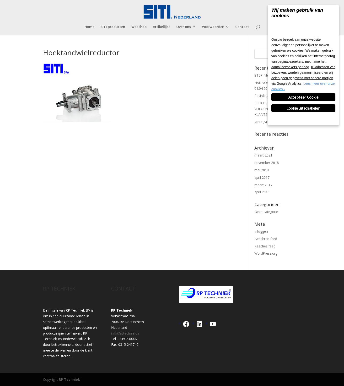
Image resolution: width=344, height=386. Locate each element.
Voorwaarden (213, 27)
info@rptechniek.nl (125, 333)
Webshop (139, 27)
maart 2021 (263, 155)
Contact (242, 27)
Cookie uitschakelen (303, 108)
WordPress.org (265, 253)
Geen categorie (266, 211)
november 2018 (266, 162)
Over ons (183, 27)
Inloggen (261, 231)
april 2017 (261, 177)
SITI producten (113, 27)
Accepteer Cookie (303, 97)
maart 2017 (263, 185)
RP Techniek (69, 379)
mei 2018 (261, 170)
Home (89, 27)
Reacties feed (264, 246)
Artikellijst (161, 27)
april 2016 (261, 192)
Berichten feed (265, 238)
